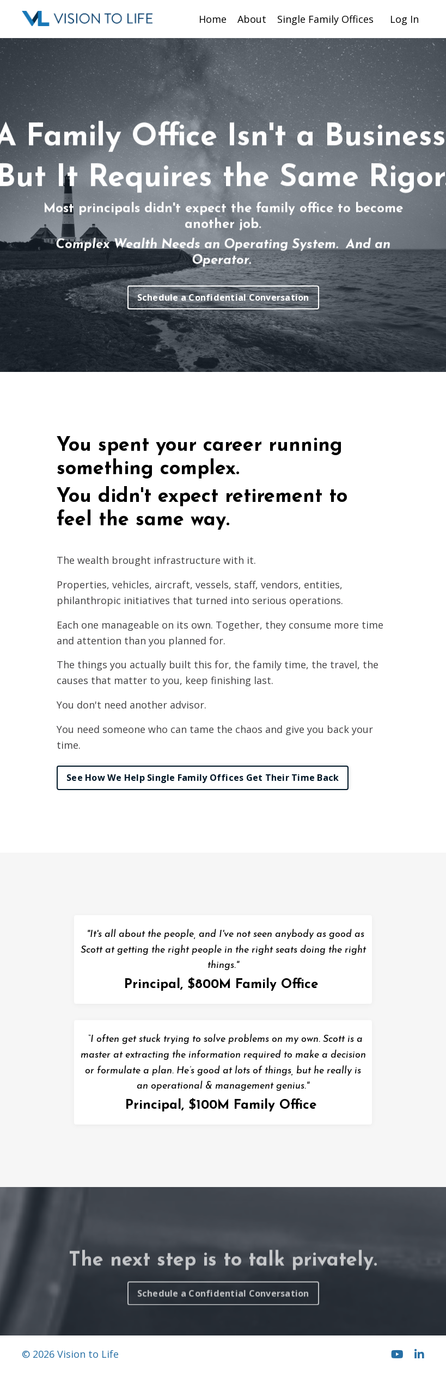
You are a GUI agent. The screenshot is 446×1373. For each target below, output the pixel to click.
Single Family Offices (325, 19)
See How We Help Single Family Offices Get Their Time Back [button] (202, 778)
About (251, 19)
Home (213, 19)
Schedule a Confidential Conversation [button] (223, 297)
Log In (404, 19)
